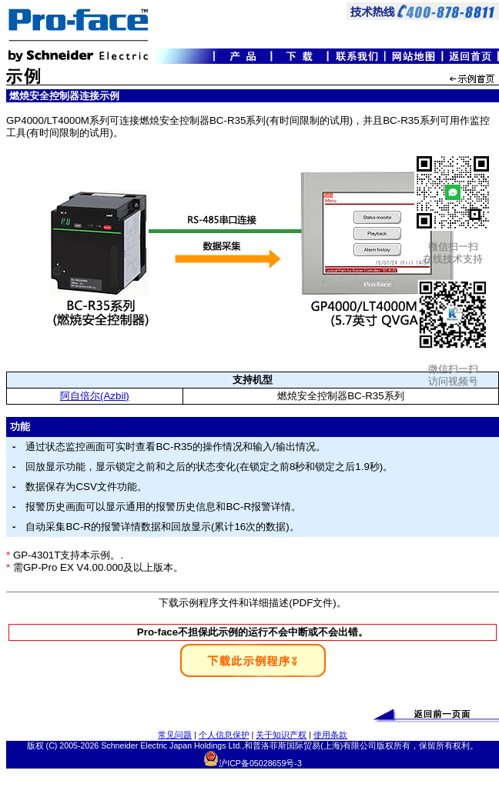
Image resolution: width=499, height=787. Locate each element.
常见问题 (175, 734)
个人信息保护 (224, 734)
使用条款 (330, 734)
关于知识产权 (281, 734)
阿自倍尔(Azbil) (94, 396)
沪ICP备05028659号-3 (260, 763)
